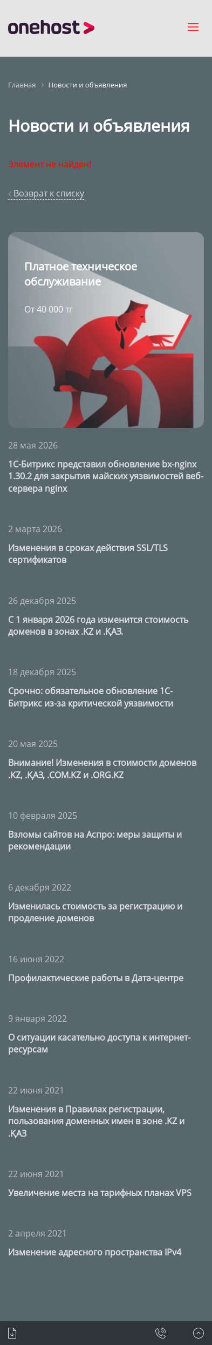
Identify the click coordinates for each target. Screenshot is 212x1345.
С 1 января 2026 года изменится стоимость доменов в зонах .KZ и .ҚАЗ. (98, 625)
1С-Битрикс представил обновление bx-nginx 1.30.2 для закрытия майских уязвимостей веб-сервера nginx (105, 476)
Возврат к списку (46, 193)
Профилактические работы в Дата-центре (95, 978)
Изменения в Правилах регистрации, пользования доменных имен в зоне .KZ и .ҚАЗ (96, 1121)
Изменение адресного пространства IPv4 (94, 1252)
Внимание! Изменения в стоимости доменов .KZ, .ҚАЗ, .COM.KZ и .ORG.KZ (102, 768)
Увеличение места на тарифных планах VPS (100, 1193)
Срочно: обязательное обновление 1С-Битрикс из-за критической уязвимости (90, 697)
